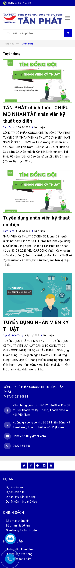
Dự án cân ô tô (15, 492)
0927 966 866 (24, 3)
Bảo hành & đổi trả (18, 525)
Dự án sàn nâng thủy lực (21, 501)
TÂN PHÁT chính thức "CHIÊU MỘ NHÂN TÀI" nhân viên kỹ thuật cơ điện (36, 114)
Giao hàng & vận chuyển (21, 530)
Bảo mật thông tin (17, 520)
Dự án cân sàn (15, 487)
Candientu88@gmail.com (29, 436)
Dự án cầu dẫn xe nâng (21, 496)
